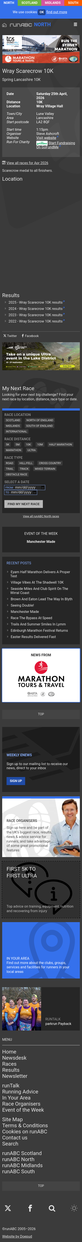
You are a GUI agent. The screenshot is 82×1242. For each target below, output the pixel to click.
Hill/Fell (26, 463)
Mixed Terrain (45, 468)
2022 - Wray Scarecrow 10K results (36, 321)
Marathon (13, 450)
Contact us (14, 1138)
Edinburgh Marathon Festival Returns (39, 630)
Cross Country (50, 463)
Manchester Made (25, 612)
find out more (56, 12)
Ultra (32, 450)
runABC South (18, 1171)
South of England (39, 425)
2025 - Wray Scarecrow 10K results (36, 302)
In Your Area (16, 1098)
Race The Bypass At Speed (31, 618)
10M (40, 444)
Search (10, 1144)
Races (9, 1064)
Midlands (53, 3)
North (9, 3)
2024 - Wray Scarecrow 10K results (36, 309)
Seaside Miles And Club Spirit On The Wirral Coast (39, 591)
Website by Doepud (17, 1236)
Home (9, 1052)
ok (42, 12)
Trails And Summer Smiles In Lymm (38, 624)
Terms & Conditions (25, 1126)
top (41, 714)
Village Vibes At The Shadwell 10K (37, 582)
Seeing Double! (22, 605)
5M (17, 444)
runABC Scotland (22, 1153)
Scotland (29, 3)
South (73, 3)
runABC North (18, 1159)
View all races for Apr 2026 (27, 163)
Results (10, 1070)
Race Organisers (21, 1104)
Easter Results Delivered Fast (33, 637)
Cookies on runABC (24, 1132)
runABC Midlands (22, 1165)
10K (28, 444)
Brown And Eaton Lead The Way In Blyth (41, 599)
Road (9, 463)
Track (24, 468)
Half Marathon (60, 444)
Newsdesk (14, 1058)
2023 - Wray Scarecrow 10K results (36, 315)
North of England (39, 420)
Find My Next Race (24, 504)
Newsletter (14, 1076)
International (16, 431)
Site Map (12, 1119)
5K (7, 444)
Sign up (16, 781)
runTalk (10, 1086)
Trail (9, 468)
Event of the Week (23, 1110)
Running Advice (20, 1092)
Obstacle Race (16, 474)
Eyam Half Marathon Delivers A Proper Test (40, 574)
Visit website (46, 138)
